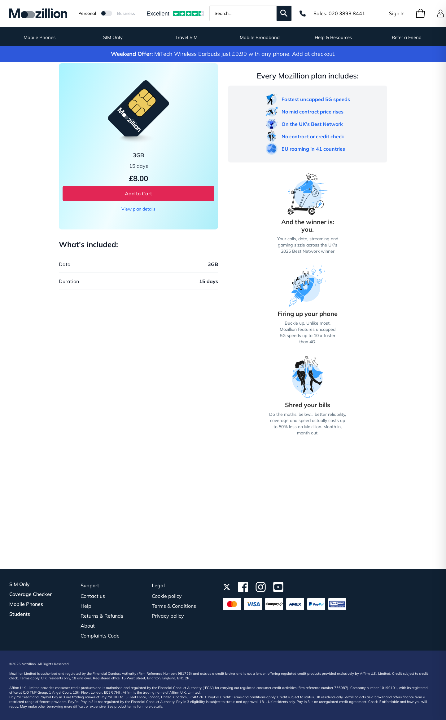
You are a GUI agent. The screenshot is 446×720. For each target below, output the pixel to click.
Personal (87, 13)
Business (126, 13)
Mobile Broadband (260, 37)
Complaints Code (100, 635)
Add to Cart (138, 193)
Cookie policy (167, 595)
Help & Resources (333, 37)
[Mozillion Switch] (106, 13)
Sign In (396, 13)
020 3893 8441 (347, 13)
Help (86, 605)
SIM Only (113, 37)
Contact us (93, 595)
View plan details (138, 209)
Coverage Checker (30, 594)
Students (19, 613)
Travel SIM (186, 37)
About (88, 625)
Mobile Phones (39, 37)
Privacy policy (168, 615)
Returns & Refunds (102, 615)
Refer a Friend (407, 37)
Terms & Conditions (174, 605)
